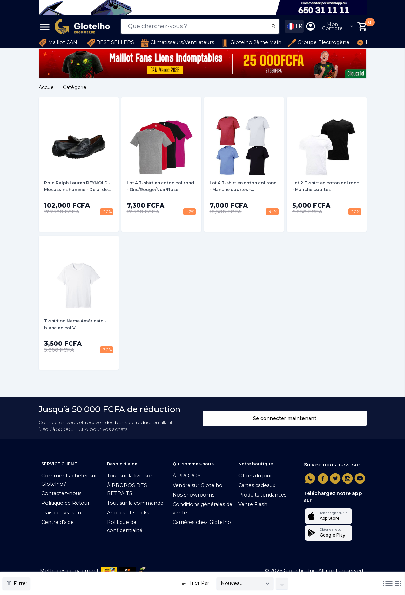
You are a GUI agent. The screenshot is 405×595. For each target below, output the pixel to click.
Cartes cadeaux (256, 485)
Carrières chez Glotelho (202, 522)
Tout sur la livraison (130, 476)
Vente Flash (252, 504)
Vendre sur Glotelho (197, 485)
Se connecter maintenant (284, 418)
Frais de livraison (61, 513)
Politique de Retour (65, 503)
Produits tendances (262, 495)
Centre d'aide (57, 522)
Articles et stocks (128, 513)
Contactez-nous (61, 493)
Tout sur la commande (135, 503)
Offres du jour (255, 476)
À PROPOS (187, 476)
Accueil (47, 87)
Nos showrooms (193, 495)
